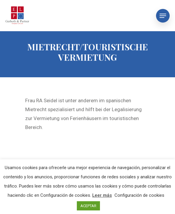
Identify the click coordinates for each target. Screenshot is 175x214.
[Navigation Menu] (163, 16)
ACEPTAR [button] (88, 206)
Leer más (102, 195)
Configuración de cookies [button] (139, 195)
